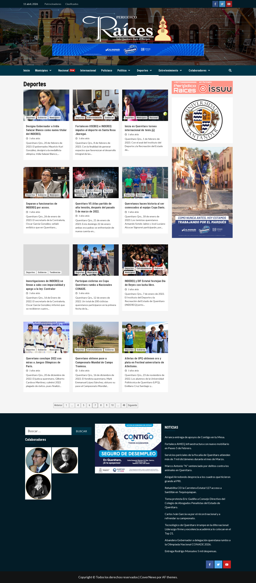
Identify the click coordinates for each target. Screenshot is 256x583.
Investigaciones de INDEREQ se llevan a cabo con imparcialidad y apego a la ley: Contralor (45, 285)
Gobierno (42, 117)
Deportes (145, 70)
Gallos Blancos (94, 191)
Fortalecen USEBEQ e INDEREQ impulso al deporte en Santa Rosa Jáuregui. (95, 130)
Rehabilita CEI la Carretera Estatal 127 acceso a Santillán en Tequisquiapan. (193, 490)
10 (112, 405)
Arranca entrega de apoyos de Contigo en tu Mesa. (195, 437)
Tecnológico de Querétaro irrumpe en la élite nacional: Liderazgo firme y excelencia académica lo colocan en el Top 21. (198, 529)
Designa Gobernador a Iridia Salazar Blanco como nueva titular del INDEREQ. (46, 130)
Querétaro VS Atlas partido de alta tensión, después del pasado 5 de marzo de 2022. (95, 207)
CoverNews (148, 577)
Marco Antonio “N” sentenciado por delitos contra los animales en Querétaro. (197, 468)
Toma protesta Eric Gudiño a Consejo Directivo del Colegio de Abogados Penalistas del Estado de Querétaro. (195, 503)
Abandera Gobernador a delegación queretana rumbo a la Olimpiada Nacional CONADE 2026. (198, 542)
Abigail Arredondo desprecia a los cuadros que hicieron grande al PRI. (197, 479)
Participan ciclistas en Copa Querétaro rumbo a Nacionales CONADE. (93, 285)
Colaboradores (200, 70)
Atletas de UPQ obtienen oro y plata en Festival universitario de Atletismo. (144, 362)
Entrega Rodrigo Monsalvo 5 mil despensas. (191, 551)
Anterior (58, 405)
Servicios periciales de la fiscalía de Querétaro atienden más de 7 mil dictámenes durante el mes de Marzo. (197, 457)
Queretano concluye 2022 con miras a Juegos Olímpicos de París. (43, 362)
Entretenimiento (171, 70)
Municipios (44, 70)
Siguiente (132, 405)
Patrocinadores (52, 3)
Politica (124, 70)
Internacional (88, 70)
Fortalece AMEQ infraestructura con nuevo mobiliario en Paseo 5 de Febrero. (197, 446)
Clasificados (71, 3)
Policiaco (106, 70)
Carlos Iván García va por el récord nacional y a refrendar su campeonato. (192, 516)
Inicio (26, 70)
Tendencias (81, 195)
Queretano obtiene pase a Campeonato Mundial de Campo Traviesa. (94, 362)
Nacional (66, 70)
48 (124, 405)
